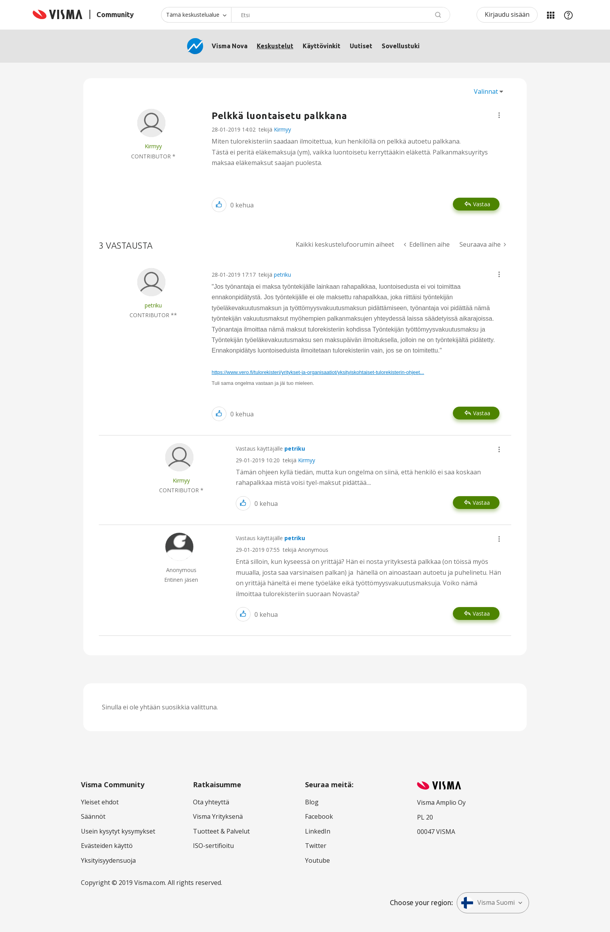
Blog (312, 802)
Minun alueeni (550, 15)
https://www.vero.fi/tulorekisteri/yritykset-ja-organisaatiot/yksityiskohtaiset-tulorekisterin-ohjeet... (318, 372)
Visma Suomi (488, 903)
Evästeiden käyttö (107, 845)
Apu (568, 15)
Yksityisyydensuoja (108, 860)
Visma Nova (229, 45)
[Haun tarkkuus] (196, 15)
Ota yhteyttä (211, 802)
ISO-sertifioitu (213, 845)
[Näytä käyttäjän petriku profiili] (153, 305)
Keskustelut (275, 45)
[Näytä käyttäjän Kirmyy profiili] (153, 146)
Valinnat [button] (486, 91)
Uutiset (361, 45)
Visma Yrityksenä (218, 816)
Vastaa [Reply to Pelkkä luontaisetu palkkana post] (481, 204)
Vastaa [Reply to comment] (481, 413)
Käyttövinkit (321, 45)
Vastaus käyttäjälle (270, 448)
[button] (499, 115)
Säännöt (93, 816)
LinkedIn (317, 831)
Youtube (317, 860)
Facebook (319, 816)
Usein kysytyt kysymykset (118, 831)
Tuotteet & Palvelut (221, 831)
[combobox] (340, 15)
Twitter (315, 845)
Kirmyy (282, 129)
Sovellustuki (401, 45)
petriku (282, 274)
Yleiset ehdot (100, 802)
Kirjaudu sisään (507, 14)
